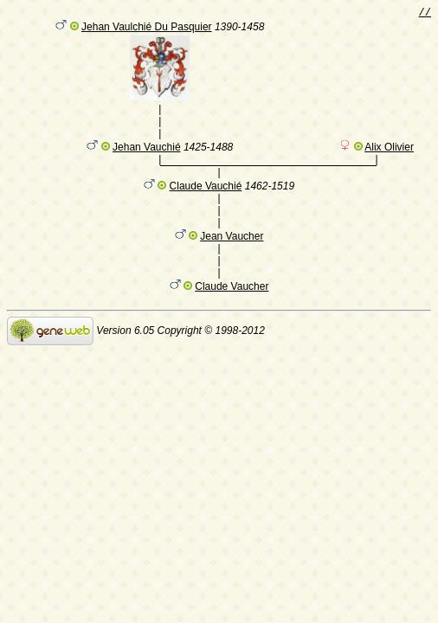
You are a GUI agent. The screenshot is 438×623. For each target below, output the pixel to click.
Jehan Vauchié (147, 158)
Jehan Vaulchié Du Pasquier (146, 29)
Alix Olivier (389, 158)
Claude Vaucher (231, 300)
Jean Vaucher (231, 250)
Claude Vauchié (206, 200)
